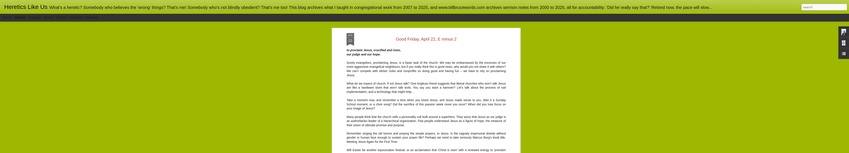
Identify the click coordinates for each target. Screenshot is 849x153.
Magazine (34, 17)
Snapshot (76, 17)
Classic (7, 17)
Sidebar (61, 17)
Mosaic (48, 17)
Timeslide (91, 17)
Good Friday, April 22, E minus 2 (426, 37)
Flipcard (20, 17)
